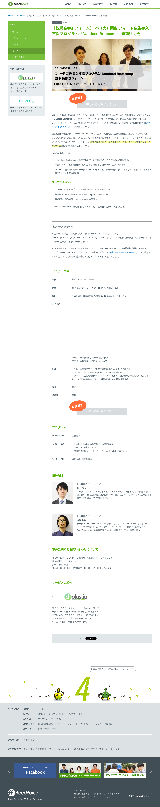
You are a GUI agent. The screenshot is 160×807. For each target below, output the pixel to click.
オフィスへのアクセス (139, 796)
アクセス (97, 724)
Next (151, 771)
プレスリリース (19, 38)
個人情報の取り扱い (46, 724)
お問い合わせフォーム (46, 729)
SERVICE (27, 718)
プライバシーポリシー (66, 724)
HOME (26, 709)
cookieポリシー (84, 724)
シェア (80, 638)
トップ (40, 709)
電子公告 (108, 724)
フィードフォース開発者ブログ (36, 749)
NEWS (26, 713)
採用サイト (28, 740)
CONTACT (28, 728)
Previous (9, 771)
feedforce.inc (18, 4)
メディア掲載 (18, 57)
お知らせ (16, 44)
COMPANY (28, 723)
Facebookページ (111, 749)
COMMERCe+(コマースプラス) (86, 749)
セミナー (16, 51)
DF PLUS (54, 719)
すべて (15, 32)
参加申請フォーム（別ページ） (124, 252)
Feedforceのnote (60, 749)
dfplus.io (41, 719)
